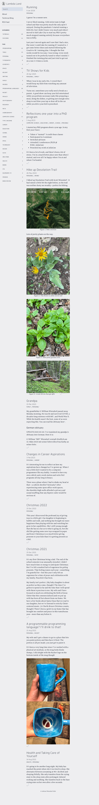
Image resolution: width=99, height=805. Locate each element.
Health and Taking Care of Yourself (43, 762)
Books (4, 165)
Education (6, 128)
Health (5, 161)
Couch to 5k (43, 50)
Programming (7, 48)
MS (60, 420)
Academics (6, 64)
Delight (5, 72)
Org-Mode (6, 157)
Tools (4, 52)
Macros (5, 84)
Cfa (4, 169)
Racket (5, 92)
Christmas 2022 (36, 511)
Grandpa (31, 404)
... (27, 66)
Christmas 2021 (36, 555)
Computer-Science (8, 116)
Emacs (5, 68)
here (36, 428)
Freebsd (5, 177)
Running (31, 7)
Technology (6, 145)
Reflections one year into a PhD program (46, 120)
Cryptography (7, 100)
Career (5, 124)
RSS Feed (5, 22)
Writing (5, 76)
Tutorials (6, 34)
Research (6, 104)
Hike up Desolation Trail (41, 177)
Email (4, 141)
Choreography (7, 112)
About (4, 14)
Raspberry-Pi (7, 173)
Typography (7, 60)
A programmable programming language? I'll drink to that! (46, 637)
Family (5, 80)
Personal (6, 56)
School (5, 132)
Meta (4, 108)
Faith (4, 153)
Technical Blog (8, 18)
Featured (6, 38)
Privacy (5, 96)
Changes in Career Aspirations (45, 460)
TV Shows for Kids (37, 73)
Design (5, 149)
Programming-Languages (11, 88)
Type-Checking (7, 120)
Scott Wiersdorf (60, 188)
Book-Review (7, 181)
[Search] (12, 9)
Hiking (5, 137)
